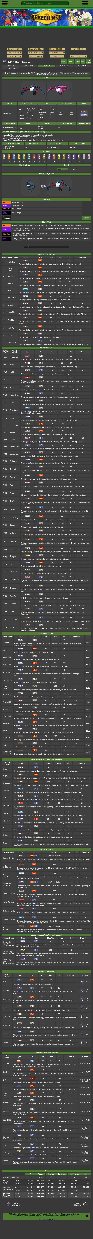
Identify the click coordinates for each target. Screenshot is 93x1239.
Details (86, 218)
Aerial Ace (13, 461)
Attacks (77, 61)
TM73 (5, 557)
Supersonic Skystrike (7, 875)
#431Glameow (77, 1204)
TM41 (5, 469)
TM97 (5, 619)
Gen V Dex (82, 66)
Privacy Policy (54, 1214)
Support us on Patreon (46, 1219)
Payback (13, 542)
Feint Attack (7, 716)
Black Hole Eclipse (6, 928)
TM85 (5, 579)
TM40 (5, 461)
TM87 (5, 588)
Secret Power (5, 1080)
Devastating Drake (7, 960)
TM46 (5, 501)
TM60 (5, 525)
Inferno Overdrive (9, 902)
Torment (13, 469)
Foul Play (11, 320)
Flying (75, 169)
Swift (4, 1146)
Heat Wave (6, 805)
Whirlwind (6, 642)
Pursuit (10, 283)
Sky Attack (6, 672)
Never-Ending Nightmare (7, 884)
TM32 (5, 454)
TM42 (5, 477)
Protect (12, 402)
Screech (5, 709)
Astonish (11, 276)
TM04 (5, 358)
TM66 (5, 542)
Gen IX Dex (11, 66)
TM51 (5, 518)
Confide (12, 627)
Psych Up (13, 571)
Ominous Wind (6, 1137)
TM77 (5, 571)
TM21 (5, 425)
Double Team (14, 454)
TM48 (5, 510)
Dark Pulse (12, 342)
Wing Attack (12, 298)
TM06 (5, 365)
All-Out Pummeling (7, 867)
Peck (4, 982)
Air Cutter (6, 1129)
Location (71, 61)
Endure (5, 1102)
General (64, 61)
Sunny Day (14, 380)
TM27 (5, 432)
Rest (11, 485)
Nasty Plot (11, 312)
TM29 (5, 440)
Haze (9, 291)
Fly (11, 564)
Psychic (12, 440)
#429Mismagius (16, 1204)
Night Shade (7, 990)
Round (12, 510)
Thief (11, 501)
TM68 (5, 550)
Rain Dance (14, 410)
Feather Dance (5, 687)
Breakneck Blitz (8, 858)
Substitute (13, 603)
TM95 (5, 611)
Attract (12, 493)
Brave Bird (6, 723)
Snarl (12, 611)
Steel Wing (14, 518)
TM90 (5, 603)
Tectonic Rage (8, 952)
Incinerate (6, 1063)
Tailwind (5, 813)
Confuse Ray (7, 680)
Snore (5, 797)
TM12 (5, 388)
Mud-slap (6, 1153)
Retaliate (6, 1072)
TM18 (5, 410)
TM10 (5, 372)
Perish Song (7, 695)
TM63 (5, 533)
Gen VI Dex (64, 66)
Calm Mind (14, 358)
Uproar (5, 769)
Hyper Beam (14, 395)
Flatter (5, 745)
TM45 (5, 493)
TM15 (5, 395)
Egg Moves (88, 61)
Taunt (12, 388)
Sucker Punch (10, 269)
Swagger (11, 305)
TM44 (5, 485)
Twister (5, 1161)
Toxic (12, 365)
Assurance (6, 738)
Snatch (5, 835)
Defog (5, 843)
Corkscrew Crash (9, 893)
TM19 (5, 418)
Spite (4, 828)
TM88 (5, 596)
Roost (12, 418)
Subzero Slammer (9, 920)
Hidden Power (12, 372)
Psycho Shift (7, 702)
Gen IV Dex (11, 68)
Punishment (7, 752)
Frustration (14, 425)
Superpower (7, 783)
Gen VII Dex (46, 66)
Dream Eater (14, 579)
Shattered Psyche (9, 911)
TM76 (5, 564)
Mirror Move (7, 657)
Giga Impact (14, 550)
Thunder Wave (13, 557)
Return (12, 432)
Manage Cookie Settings (69, 1214)
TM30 (5, 447)
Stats (83, 61)
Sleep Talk (13, 596)
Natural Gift (7, 1120)
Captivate (6, 1111)
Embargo (13, 533)
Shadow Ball (14, 447)
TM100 (5, 627)
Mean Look (7, 1025)
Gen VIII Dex (28, 66)
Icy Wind (6, 790)
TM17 (5, 402)
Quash (10, 335)
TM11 (5, 380)
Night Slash (12, 262)
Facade (12, 477)
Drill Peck (6, 650)
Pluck (5, 1087)
